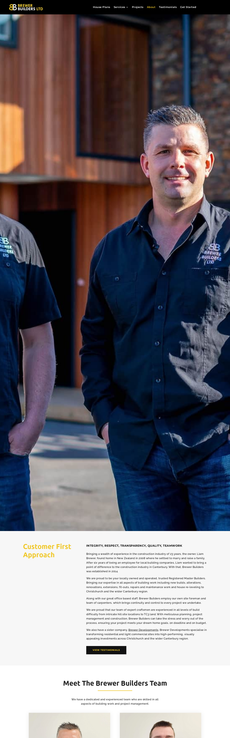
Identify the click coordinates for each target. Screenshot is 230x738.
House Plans (101, 7)
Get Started (188, 7)
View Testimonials (106, 650)
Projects (137, 7)
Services (119, 7)
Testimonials (168, 7)
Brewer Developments (143, 629)
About (151, 7)
